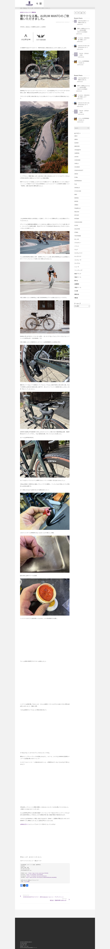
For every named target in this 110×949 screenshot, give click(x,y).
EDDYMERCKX (78, 181)
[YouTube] (81, 12)
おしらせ (76, 239)
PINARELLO (77, 208)
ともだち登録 (26, 881)
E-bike (76, 177)
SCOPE (76, 225)
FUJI (75, 184)
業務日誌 (34, 12)
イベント (76, 246)
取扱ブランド (77, 273)
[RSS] (84, 12)
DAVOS (76, 174)
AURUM (21, 12)
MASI (75, 194)
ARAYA (76, 139)
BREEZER (76, 146)
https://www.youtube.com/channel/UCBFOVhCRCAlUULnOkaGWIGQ (41, 877)
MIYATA (76, 201)
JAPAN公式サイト (24, 824)
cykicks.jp (67, 22)
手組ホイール (77, 287)
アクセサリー (77, 242)
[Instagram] (78, 12)
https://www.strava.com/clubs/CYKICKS (38, 873)
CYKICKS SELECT (78, 170)
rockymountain (78, 222)
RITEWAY (76, 218)
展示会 (76, 280)
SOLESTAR (77, 229)
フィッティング (78, 270)
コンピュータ (77, 260)
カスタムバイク (27, 12)
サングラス (77, 263)
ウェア (76, 249)
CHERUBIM (77, 160)
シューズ (76, 267)
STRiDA (76, 232)
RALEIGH (76, 211)
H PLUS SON (77, 191)
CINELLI (76, 163)
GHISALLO (77, 187)
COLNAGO (77, 167)
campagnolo (77, 150)
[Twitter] (75, 12)
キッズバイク (77, 256)
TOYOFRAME (77, 236)
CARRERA (76, 153)
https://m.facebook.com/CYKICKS (34, 874)
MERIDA (76, 198)
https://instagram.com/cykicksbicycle (37, 876)
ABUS (75, 136)
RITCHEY (76, 215)
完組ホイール (77, 277)
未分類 (76, 291)
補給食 (76, 298)
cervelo (76, 156)
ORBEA (76, 205)
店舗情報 (76, 284)
